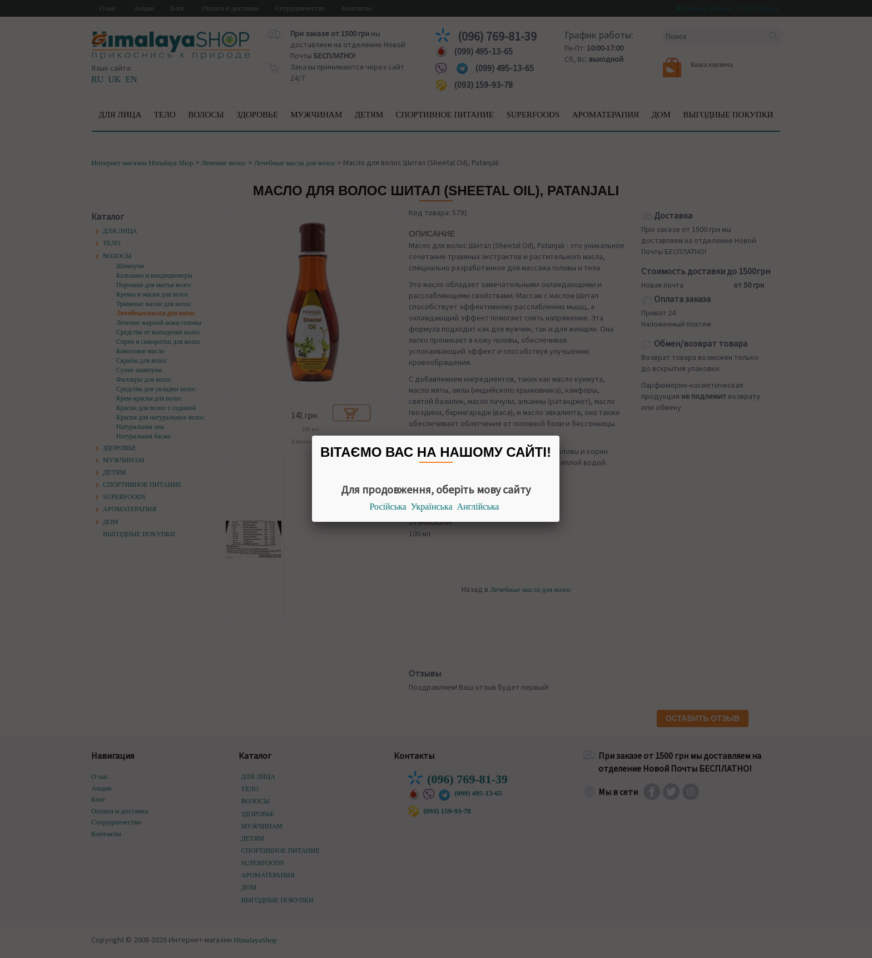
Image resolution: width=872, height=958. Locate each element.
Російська (388, 506)
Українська (432, 506)
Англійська (478, 506)
